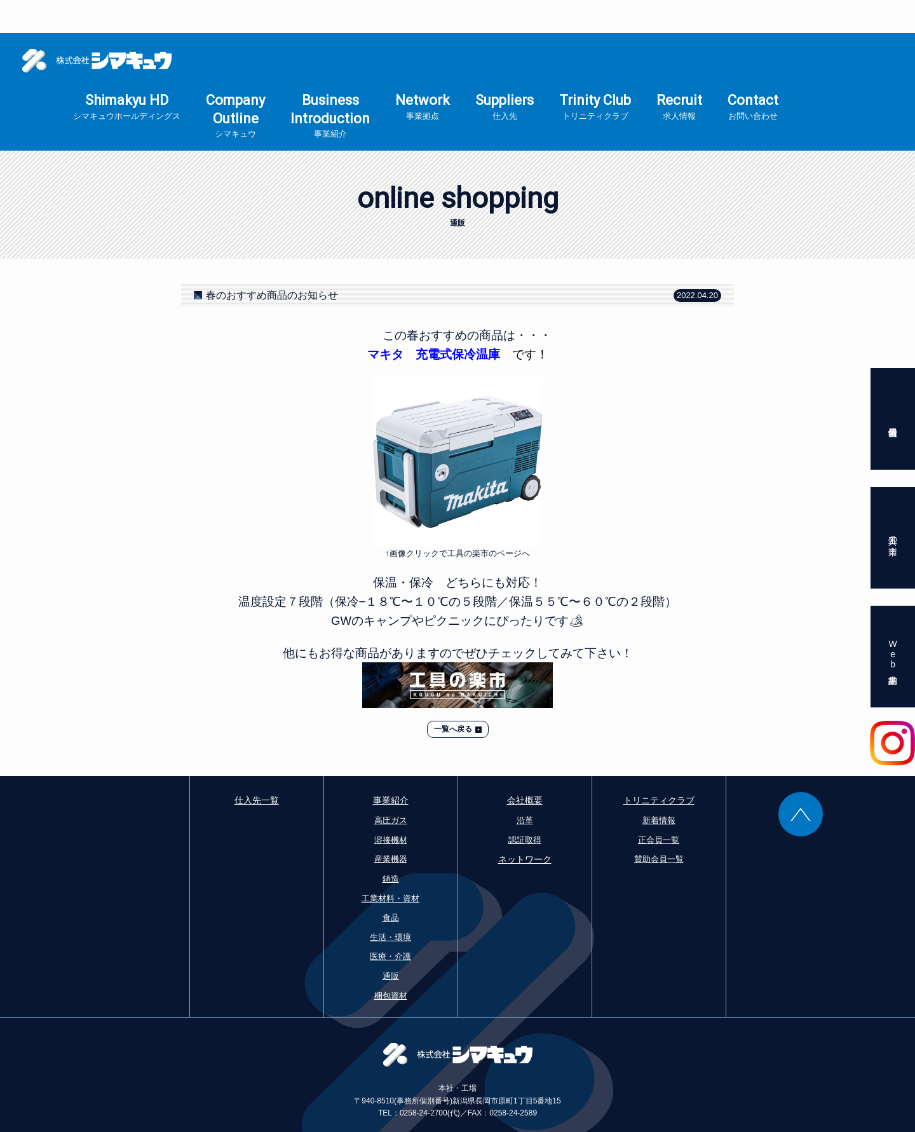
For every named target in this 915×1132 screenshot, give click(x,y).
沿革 (525, 787)
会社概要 (525, 767)
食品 (391, 884)
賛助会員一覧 (659, 826)
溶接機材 (390, 807)
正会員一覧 (658, 807)
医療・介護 (390, 923)
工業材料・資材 (390, 865)
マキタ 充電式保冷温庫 (433, 321)
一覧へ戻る (453, 696)
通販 (391, 943)
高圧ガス (390, 787)
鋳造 (391, 845)
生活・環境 (390, 904)
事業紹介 (391, 767)
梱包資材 (390, 962)
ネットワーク (525, 826)
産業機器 (390, 826)
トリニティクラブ (659, 767)
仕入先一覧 (256, 767)
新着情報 (658, 787)
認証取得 (524, 807)
